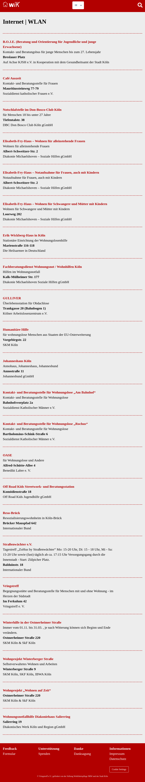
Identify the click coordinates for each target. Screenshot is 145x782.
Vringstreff (11, 586)
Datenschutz (117, 759)
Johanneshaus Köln (17, 361)
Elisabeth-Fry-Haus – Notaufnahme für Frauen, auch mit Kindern (51, 172)
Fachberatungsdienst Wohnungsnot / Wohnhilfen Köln (42, 267)
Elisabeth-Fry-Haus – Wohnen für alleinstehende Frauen (44, 141)
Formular (9, 754)
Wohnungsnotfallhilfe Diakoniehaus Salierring (36, 716)
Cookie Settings (119, 769)
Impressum (117, 754)
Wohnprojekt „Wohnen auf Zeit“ (27, 690)
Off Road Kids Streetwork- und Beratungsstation (38, 486)
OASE (7, 455)
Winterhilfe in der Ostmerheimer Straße (32, 622)
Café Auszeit (12, 78)
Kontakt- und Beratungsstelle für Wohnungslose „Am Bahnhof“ (49, 392)
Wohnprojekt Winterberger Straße (28, 659)
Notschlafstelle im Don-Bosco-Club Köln (32, 109)
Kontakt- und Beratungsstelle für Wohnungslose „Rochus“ (45, 424)
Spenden (44, 754)
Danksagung (82, 754)
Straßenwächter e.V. (17, 544)
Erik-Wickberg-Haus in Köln (24, 235)
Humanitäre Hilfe (16, 329)
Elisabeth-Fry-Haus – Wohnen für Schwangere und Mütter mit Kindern (55, 204)
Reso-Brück (11, 513)
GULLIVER (12, 298)
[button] (140, 4)
